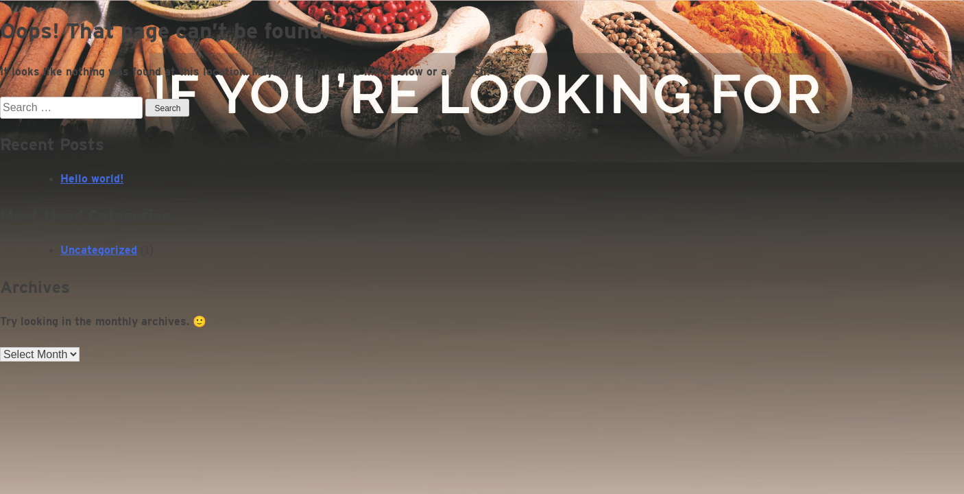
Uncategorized (98, 250)
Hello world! (91, 178)
